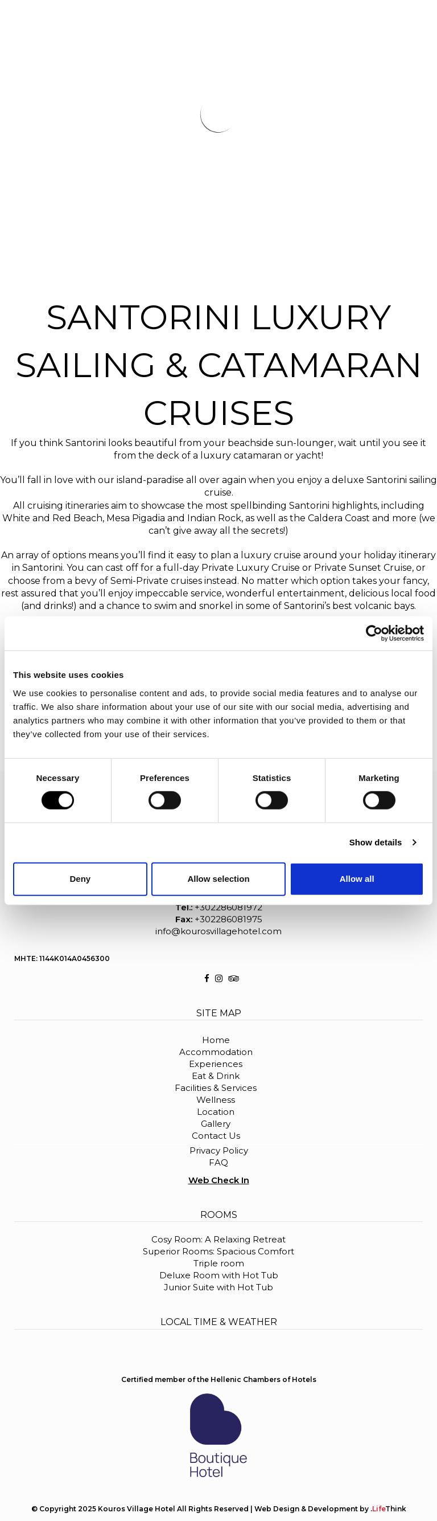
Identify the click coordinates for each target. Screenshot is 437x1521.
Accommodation (216, 1051)
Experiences (215, 1063)
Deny (79, 879)
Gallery (215, 1123)
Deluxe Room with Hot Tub (218, 1275)
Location (215, 1111)
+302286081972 (228, 907)
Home (216, 1040)
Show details (375, 842)
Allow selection (218, 879)
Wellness (215, 1099)
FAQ (218, 1162)
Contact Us (216, 1135)
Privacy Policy (218, 1150)
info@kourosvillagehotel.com (218, 931)
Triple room (218, 1263)
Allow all (357, 879)
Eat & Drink (216, 1075)
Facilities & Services (216, 1087)
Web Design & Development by (330, 1508)
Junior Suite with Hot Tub (218, 1287)
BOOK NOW (401, 17)
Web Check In (218, 1180)
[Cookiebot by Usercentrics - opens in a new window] (374, 633)
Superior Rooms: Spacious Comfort (218, 1251)
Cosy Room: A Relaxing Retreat (218, 1239)
